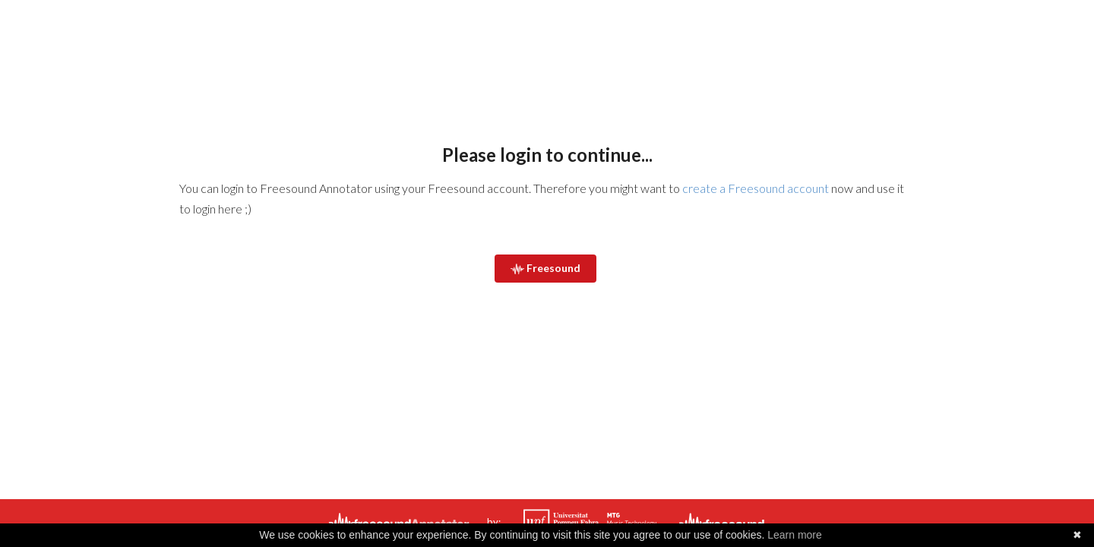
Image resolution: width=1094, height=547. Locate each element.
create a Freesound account (755, 188)
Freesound (545, 267)
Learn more (794, 535)
